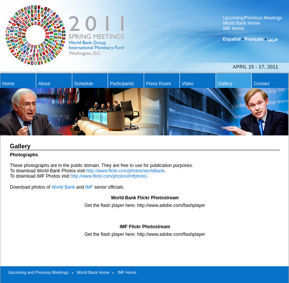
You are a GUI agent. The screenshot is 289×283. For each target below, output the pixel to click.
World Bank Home (241, 23)
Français (254, 39)
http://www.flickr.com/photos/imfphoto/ (108, 176)
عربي (273, 39)
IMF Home (233, 28)
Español (232, 39)
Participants (122, 83)
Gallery (225, 83)
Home (8, 83)
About (44, 83)
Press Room (158, 83)
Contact (261, 83)
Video (187, 83)
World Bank (63, 187)
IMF (89, 187)
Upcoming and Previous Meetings (38, 272)
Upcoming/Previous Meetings (252, 18)
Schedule (83, 83)
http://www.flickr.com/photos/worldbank (125, 170)
